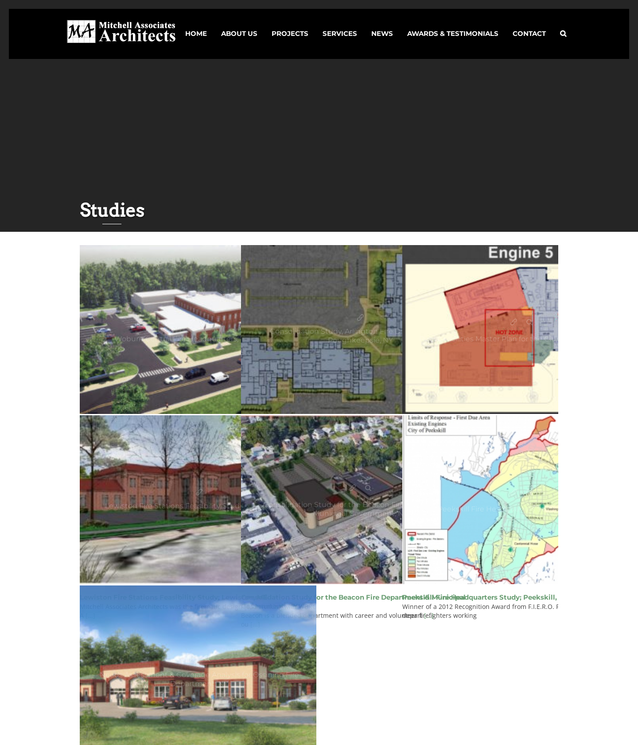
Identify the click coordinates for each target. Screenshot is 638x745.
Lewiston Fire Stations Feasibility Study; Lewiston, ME (199, 493)
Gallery (207, 322)
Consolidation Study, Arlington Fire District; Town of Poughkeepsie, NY (360, 318)
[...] (429, 615)
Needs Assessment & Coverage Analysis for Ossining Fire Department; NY (192, 658)
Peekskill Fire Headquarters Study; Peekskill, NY (514, 493)
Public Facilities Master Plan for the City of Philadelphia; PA (514, 322)
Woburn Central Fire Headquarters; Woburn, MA (192, 322)
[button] (563, 25)
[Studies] (199, 329)
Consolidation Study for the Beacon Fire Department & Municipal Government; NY (353, 488)
